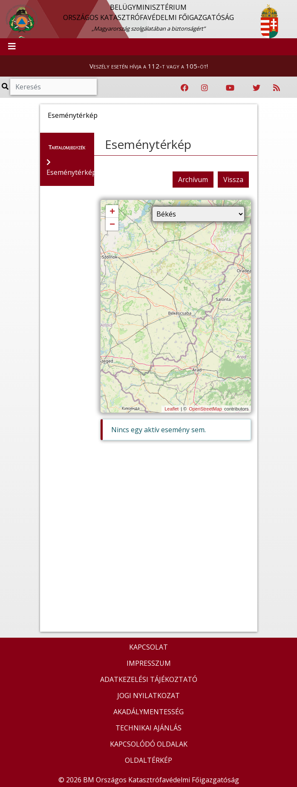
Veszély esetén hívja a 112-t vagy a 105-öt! (148, 66)
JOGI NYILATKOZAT (148, 695)
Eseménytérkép (148, 144)
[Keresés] (53, 87)
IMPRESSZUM (149, 663)
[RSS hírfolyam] (276, 88)
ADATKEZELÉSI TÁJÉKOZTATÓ (148, 679)
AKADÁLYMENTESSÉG (148, 711)
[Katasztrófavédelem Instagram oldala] (204, 88)
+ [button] (112, 212)
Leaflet (171, 408)
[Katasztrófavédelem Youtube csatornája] (230, 88)
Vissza (233, 179)
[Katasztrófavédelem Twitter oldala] (256, 88)
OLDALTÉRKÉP (148, 760)
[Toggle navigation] (12, 46)
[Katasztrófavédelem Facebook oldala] (184, 88)
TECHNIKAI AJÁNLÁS (148, 728)
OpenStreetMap (205, 408)
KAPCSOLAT (148, 647)
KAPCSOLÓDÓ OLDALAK (148, 744)
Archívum (193, 179)
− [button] (112, 225)
